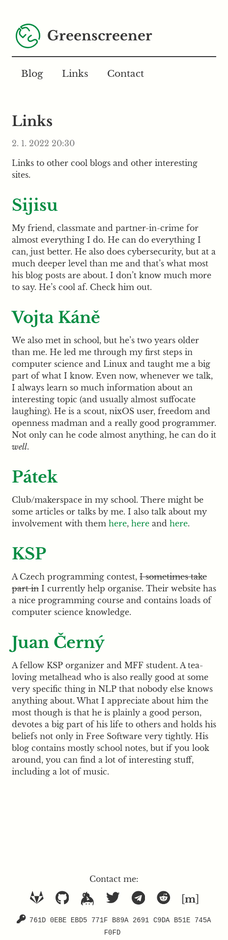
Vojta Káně (56, 317)
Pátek (34, 477)
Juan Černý (58, 642)
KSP (29, 554)
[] (190, 899)
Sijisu (35, 205)
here (118, 523)
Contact (125, 73)
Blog (32, 73)
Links (75, 73)
